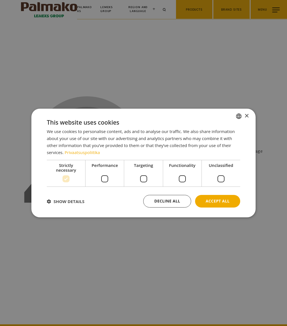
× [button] (246, 116)
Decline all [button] (167, 201)
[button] (65, 201)
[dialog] (143, 163)
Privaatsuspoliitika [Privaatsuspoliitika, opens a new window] (82, 152)
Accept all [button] (218, 201)
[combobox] (239, 116)
